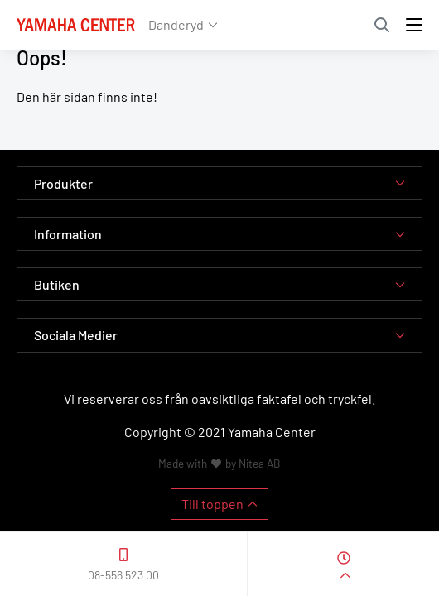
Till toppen (212, 504)
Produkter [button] (63, 183)
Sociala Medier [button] (76, 335)
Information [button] (68, 234)
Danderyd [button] (176, 24)
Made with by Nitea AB (219, 463)
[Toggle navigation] (414, 25)
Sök (381, 24)
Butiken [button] (57, 284)
